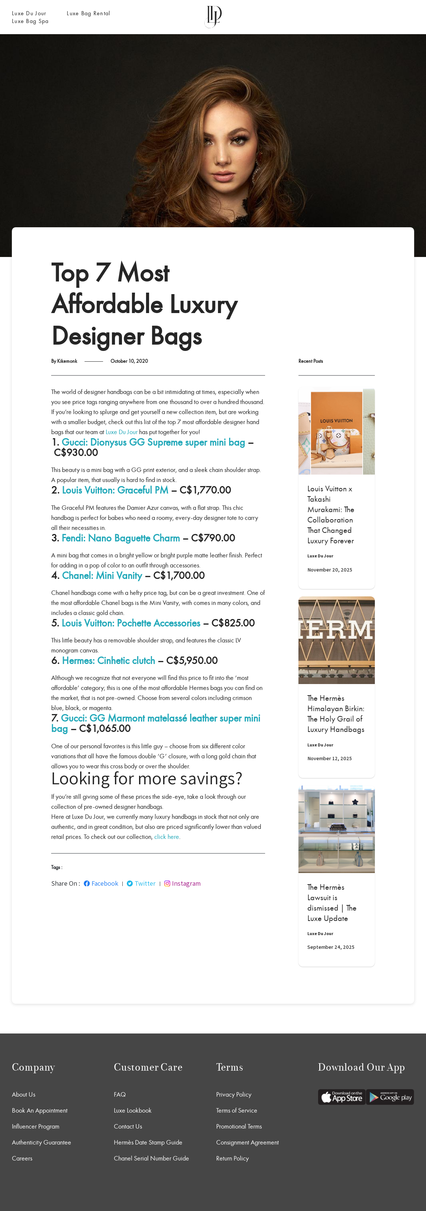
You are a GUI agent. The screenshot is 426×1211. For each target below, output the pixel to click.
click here (166, 837)
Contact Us (128, 1126)
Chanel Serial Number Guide (151, 1158)
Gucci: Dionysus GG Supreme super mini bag (153, 442)
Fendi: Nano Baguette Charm (121, 538)
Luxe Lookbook (133, 1110)
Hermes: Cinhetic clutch (108, 660)
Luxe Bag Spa (30, 21)
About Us (23, 1094)
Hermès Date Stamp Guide (148, 1142)
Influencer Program (35, 1126)
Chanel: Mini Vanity (102, 575)
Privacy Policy (233, 1094)
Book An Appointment (39, 1110)
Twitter (141, 883)
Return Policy (232, 1158)
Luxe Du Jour (29, 13)
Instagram (182, 883)
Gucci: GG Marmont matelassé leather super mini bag (155, 723)
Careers (22, 1158)
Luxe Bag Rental (88, 13)
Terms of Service (236, 1110)
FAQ (120, 1094)
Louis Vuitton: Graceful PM (115, 490)
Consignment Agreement (247, 1142)
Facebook (101, 883)
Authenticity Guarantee (41, 1142)
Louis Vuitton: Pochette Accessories (131, 623)
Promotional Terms (239, 1126)
